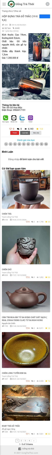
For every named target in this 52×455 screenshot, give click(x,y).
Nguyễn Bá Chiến (8, 323)
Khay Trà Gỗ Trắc (11, 426)
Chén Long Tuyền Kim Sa (14, 373)
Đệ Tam (8, 28)
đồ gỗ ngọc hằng (8, 429)
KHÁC (17, 28)
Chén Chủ (7, 269)
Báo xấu (36, 133)
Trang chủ (7, 11)
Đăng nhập (13, 159)
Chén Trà (6, 214)
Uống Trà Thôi (24, 4)
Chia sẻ (17, 11)
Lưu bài (25, 133)
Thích (14, 133)
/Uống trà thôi (26, 449)
